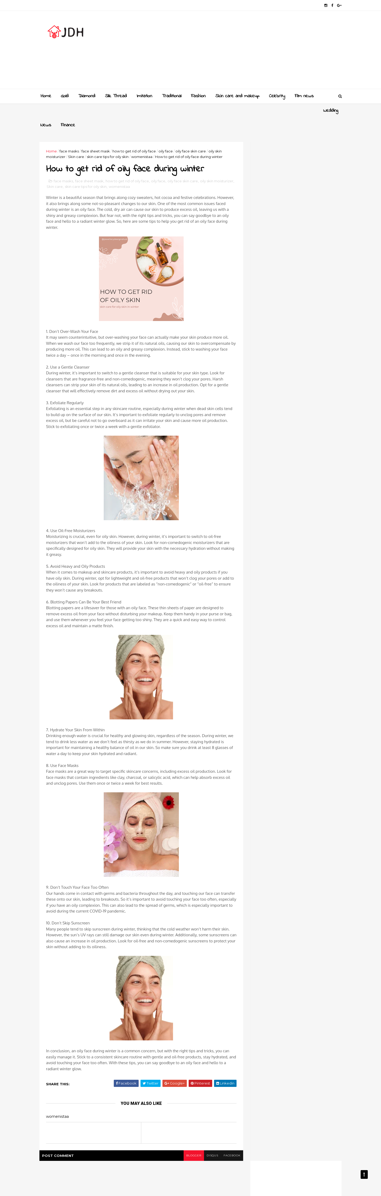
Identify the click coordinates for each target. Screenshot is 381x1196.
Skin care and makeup (237, 96)
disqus (210, 1141)
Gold (65, 96)
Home (45, 96)
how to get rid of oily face (135, 136)
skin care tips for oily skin (109, 142)
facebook (229, 1141)
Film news (304, 96)
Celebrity (277, 96)
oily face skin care (192, 136)
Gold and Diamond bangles (301, 538)
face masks (70, 136)
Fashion (198, 96)
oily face (167, 136)
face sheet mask (97, 136)
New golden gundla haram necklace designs (301, 562)
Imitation (144, 96)
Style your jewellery (294, 581)
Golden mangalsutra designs (302, 516)
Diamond (86, 96)
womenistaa (143, 142)
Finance (92, 110)
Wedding (47, 110)
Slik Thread (116, 96)
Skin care (78, 142)
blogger (190, 1141)
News (70, 110)
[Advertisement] (243, 52)
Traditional (171, 96)
